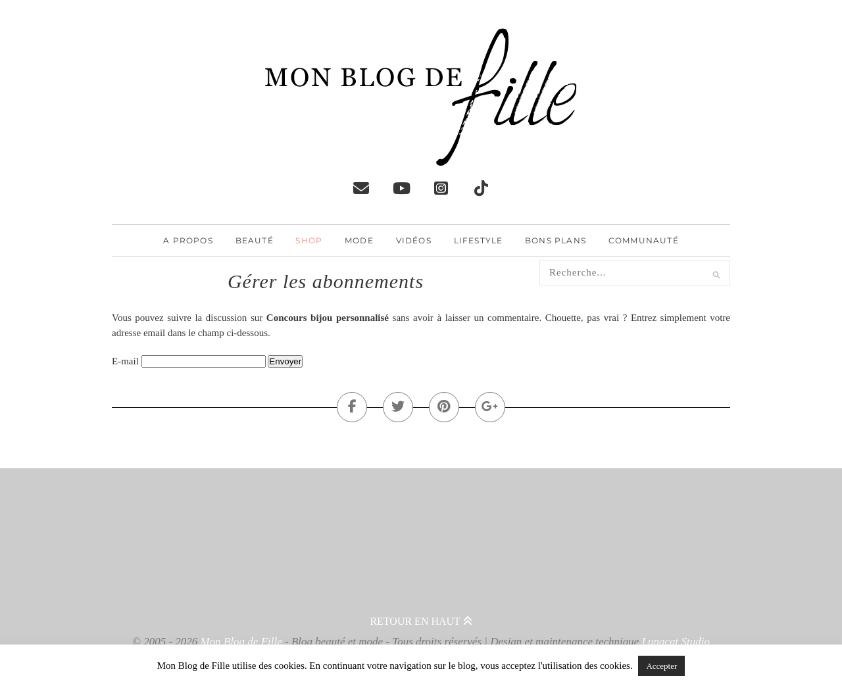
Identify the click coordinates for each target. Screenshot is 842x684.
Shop (308, 240)
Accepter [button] (661, 666)
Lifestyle (478, 240)
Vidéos (414, 240)
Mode (359, 240)
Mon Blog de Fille (241, 641)
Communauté (643, 240)
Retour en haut (421, 621)
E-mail (125, 361)
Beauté (254, 240)
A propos (188, 240)
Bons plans (555, 240)
